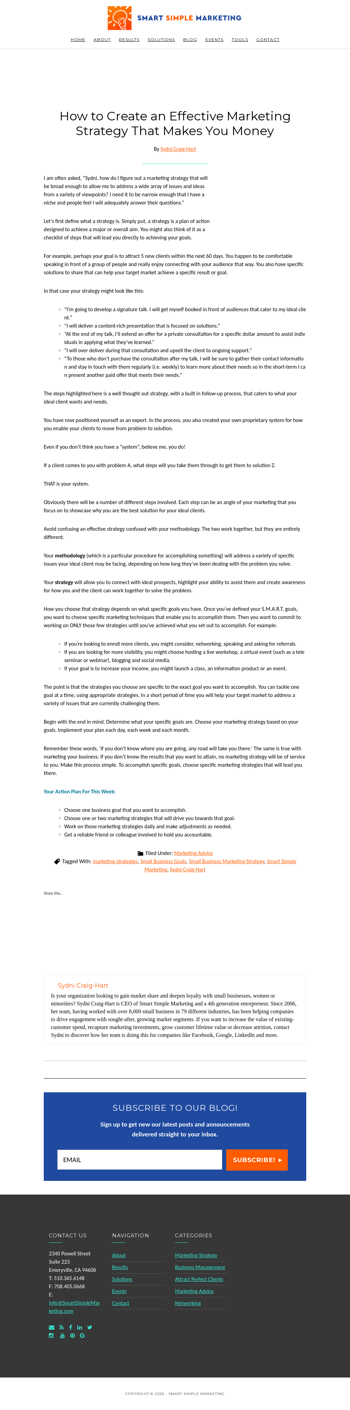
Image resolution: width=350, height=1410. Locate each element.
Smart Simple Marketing (175, 18)
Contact (120, 1303)
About (119, 1255)
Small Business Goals (163, 861)
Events (119, 1291)
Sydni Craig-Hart (187, 869)
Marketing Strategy (196, 1255)
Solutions (122, 1279)
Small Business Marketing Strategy (227, 861)
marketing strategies (115, 861)
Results (120, 1267)
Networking (188, 1303)
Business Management (200, 1267)
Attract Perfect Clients (199, 1279)
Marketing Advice (193, 853)
